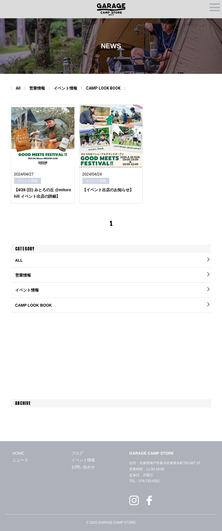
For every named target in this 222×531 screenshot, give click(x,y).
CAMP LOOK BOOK (103, 88)
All (18, 88)
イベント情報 (65, 88)
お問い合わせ (83, 467)
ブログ (77, 453)
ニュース (20, 460)
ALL (19, 260)
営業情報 (37, 88)
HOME (18, 453)
